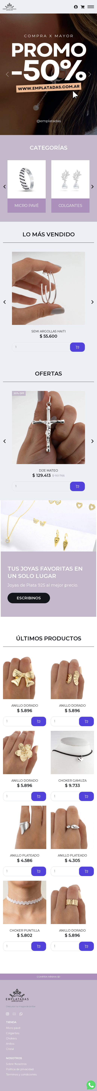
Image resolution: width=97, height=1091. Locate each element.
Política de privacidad (20, 1069)
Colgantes (12, 1033)
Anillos (10, 1043)
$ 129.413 (41, 475)
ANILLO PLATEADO (24, 855)
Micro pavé (13, 1028)
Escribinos (29, 598)
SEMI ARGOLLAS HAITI (48, 331)
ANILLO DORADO (24, 705)
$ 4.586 (24, 860)
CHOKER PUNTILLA (25, 930)
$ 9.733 (72, 785)
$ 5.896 (24, 710)
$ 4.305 (72, 860)
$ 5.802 (24, 935)
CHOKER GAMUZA (72, 780)
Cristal (10, 1049)
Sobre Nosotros (16, 1064)
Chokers (11, 1038)
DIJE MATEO (48, 470)
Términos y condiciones (21, 1074)
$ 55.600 (48, 336)
